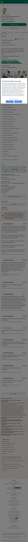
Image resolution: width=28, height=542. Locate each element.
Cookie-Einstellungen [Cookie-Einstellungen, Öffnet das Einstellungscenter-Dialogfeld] (14, 99)
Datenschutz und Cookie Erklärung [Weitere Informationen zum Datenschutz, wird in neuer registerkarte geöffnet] (17, 95)
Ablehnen (10, 101)
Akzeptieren (18, 101)
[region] (14, 91)
